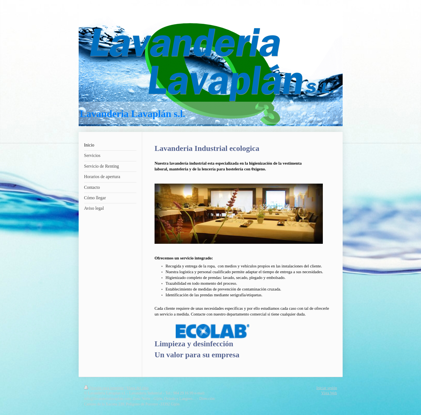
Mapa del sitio (137, 388)
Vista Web (329, 393)
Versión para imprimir (104, 388)
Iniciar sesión (326, 388)
